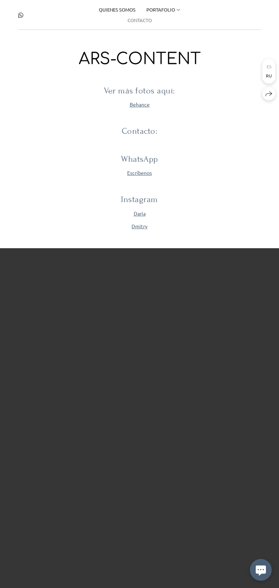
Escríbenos (139, 173)
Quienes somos (117, 8)
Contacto (140, 19)
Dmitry (139, 226)
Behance (140, 104)
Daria (140, 213)
